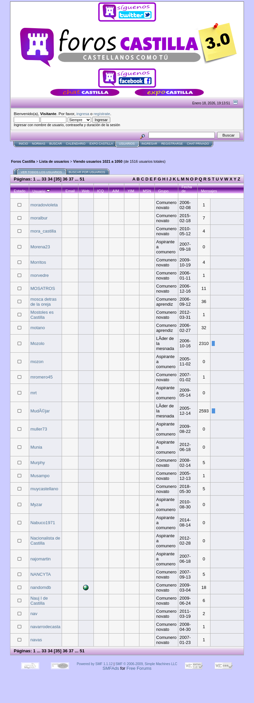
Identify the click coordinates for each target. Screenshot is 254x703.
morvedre (39, 275)
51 (82, 179)
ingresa (82, 113)
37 (71, 179)
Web (85, 191)
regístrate (101, 113)
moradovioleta (44, 204)
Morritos (38, 262)
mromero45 (41, 377)
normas (39, 143)
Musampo (40, 475)
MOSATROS (42, 288)
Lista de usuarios (54, 161)
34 (50, 179)
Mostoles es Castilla (42, 315)
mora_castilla (43, 231)
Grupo (163, 191)
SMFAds (111, 668)
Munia (36, 447)
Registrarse (172, 143)
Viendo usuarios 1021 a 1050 (97, 161)
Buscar (55, 143)
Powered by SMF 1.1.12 (95, 664)
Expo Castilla (101, 143)
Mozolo (37, 343)
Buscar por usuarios (87, 172)
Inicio (23, 143)
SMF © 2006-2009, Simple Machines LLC (146, 664)
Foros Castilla (23, 161)
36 (65, 179)
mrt (33, 392)
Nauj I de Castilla (39, 601)
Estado (19, 191)
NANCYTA (40, 574)
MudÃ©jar (40, 410)
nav (34, 613)
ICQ (100, 191)
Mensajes (209, 191)
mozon (37, 361)
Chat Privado (198, 143)
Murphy (37, 462)
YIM (131, 191)
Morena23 (40, 246)
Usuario (41, 191)
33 (44, 179)
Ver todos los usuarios (41, 172)
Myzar (36, 504)
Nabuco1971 (42, 522)
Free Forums (139, 668)
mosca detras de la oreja (43, 302)
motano (37, 327)
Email (70, 191)
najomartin (40, 558)
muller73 (38, 429)
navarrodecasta (45, 626)
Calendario (76, 143)
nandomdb (40, 587)
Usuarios (127, 143)
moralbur (39, 217)
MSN (147, 191)
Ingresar (149, 143)
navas (36, 639)
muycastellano (44, 488)
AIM (115, 191)
